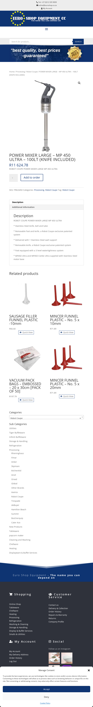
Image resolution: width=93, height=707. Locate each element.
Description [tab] (17, 202)
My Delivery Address (18, 654)
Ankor (14, 462)
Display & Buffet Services (20, 630)
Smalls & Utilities (17, 634)
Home (11, 71)
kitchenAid (16, 470)
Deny (46, 696)
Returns (52, 618)
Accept (46, 689)
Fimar (14, 457)
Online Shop (15, 604)
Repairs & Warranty (58, 615)
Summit (15, 513)
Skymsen (15, 466)
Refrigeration (15, 445)
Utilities (12, 428)
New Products (15, 526)
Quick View (26, 332)
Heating (13, 548)
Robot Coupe (32, 71)
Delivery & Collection (58, 608)
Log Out (13, 661)
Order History (55, 611)
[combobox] (46, 417)
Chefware (13, 544)
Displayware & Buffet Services (23, 552)
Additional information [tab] (23, 207)
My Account (14, 651)
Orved (14, 479)
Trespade (15, 501)
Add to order (32, 177)
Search (78, 41)
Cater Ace (15, 522)
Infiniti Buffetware (17, 437)
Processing (20, 71)
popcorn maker (16, 535)
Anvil (13, 475)
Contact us (54, 605)
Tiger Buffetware (17, 432)
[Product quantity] (13, 178)
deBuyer (15, 505)
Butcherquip (17, 518)
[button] (88, 670)
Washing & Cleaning (18, 624)
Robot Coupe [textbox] (46, 418)
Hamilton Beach (18, 509)
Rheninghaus (17, 453)
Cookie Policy (45, 703)
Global (14, 483)
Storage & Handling (18, 441)
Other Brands (17, 488)
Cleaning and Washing (19, 539)
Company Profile (56, 621)
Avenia (14, 492)
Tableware (14, 531)
